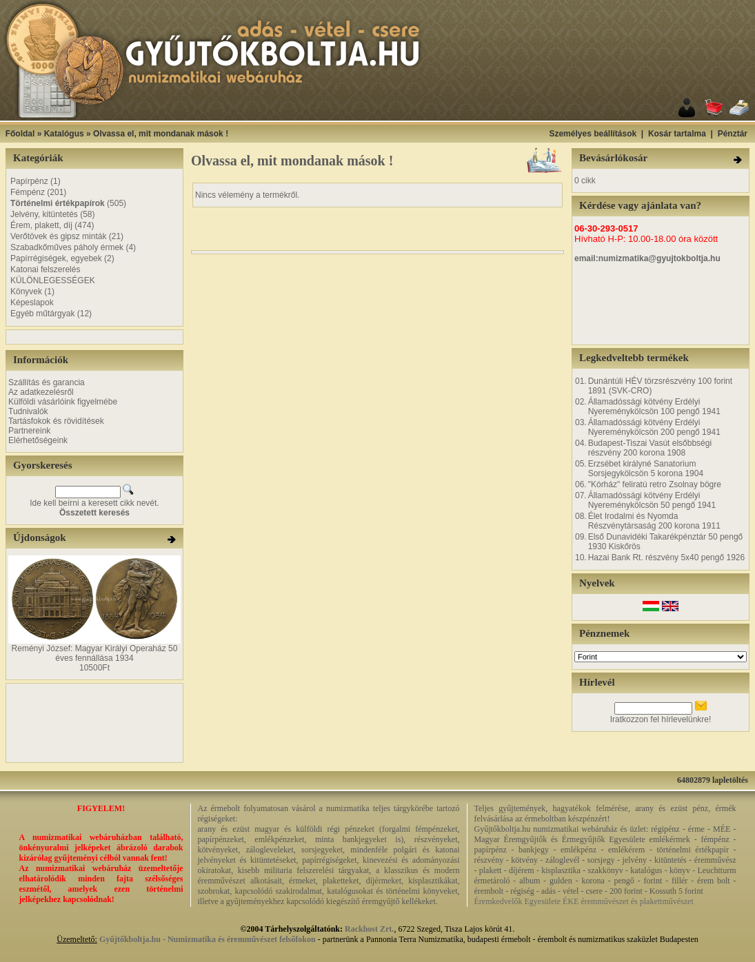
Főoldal (20, 134)
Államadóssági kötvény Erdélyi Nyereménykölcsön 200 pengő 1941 (654, 427)
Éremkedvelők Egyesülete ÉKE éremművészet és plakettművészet (584, 901)
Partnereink (29, 431)
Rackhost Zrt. (369, 929)
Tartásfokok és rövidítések (56, 421)
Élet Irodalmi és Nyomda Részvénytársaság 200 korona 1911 (654, 521)
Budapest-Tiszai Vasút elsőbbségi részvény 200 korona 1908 (650, 448)
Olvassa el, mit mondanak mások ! (160, 134)
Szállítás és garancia (46, 382)
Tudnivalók (28, 411)
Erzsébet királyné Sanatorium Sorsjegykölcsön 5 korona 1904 (645, 468)
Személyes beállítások (592, 134)
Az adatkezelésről (41, 392)
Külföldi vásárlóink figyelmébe (62, 402)
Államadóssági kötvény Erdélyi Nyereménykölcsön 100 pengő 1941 (654, 406)
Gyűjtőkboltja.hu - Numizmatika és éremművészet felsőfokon (207, 939)
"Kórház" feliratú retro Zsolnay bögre (654, 484)
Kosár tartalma (677, 134)
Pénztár (732, 134)
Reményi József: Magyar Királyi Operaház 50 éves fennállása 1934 (95, 653)
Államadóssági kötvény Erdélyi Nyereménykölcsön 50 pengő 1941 (652, 500)
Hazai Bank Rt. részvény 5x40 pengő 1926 (666, 557)
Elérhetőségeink (38, 440)
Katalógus (64, 134)
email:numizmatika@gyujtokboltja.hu (647, 258)
